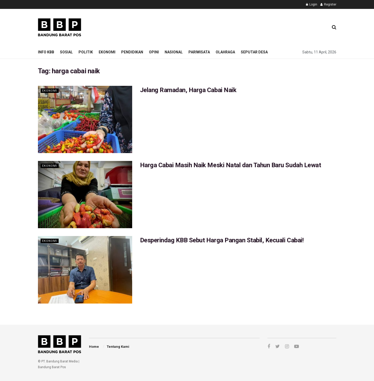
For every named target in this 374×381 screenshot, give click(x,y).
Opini (154, 52)
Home (94, 347)
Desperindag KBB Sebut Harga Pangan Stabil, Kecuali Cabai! (222, 240)
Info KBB (46, 52)
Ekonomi (107, 52)
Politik (86, 52)
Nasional (174, 52)
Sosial (66, 52)
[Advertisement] (229, 26)
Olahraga (225, 52)
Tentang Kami (118, 347)
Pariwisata (199, 52)
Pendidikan (132, 52)
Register (328, 4)
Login (311, 4)
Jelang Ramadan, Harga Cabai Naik (188, 90)
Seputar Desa (254, 52)
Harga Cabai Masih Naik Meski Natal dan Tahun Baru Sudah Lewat (230, 165)
